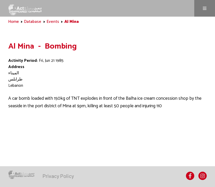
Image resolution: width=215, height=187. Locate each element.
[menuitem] (58, 176)
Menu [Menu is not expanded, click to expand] (205, 8)
